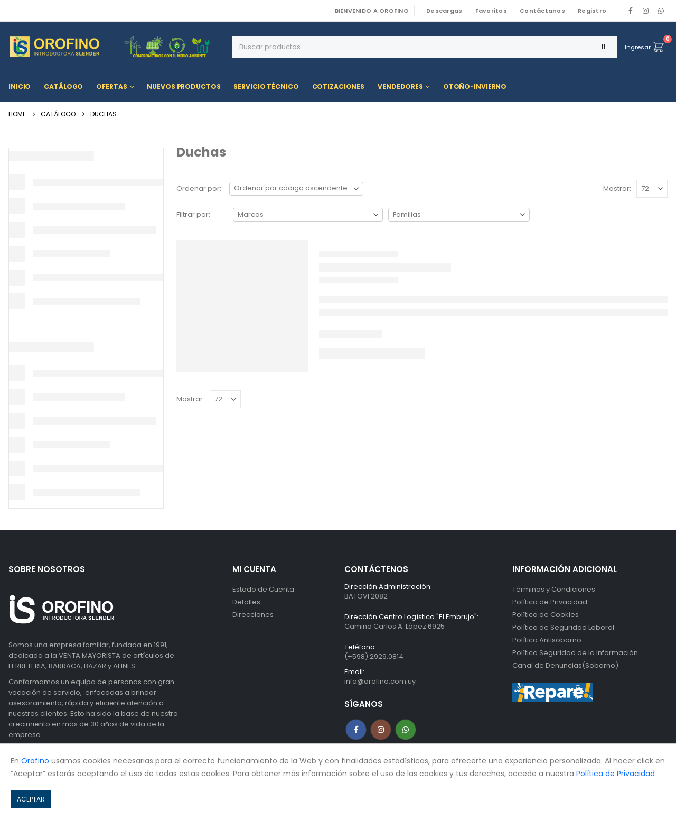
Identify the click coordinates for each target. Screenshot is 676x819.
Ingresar (638, 47)
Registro (592, 10)
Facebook (356, 729)
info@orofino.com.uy (380, 681)
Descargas (444, 10)
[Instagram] (646, 10)
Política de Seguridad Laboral (563, 627)
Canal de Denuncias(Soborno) (565, 665)
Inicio (19, 86)
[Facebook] (630, 10)
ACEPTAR (31, 799)
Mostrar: (617, 188)
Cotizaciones (338, 86)
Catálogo (63, 86)
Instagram (380, 729)
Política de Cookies (545, 615)
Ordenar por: (198, 188)
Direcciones (253, 615)
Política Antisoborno (546, 640)
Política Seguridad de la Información (575, 653)
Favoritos (491, 10)
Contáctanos (542, 10)
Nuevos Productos (183, 86)
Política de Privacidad (549, 602)
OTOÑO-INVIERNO (474, 86)
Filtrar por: (193, 214)
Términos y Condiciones (553, 589)
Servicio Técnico (265, 86)
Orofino (35, 761)
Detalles (246, 602)
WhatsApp (661, 10)
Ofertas (111, 86)
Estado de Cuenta (263, 589)
